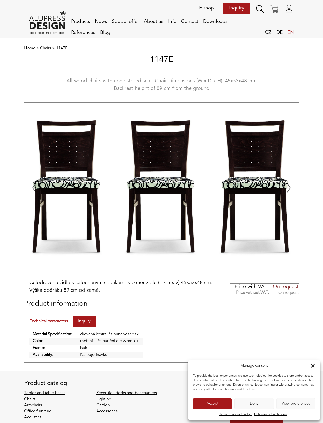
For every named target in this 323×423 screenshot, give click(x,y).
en (290, 32)
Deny (254, 404)
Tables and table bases (44, 393)
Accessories (107, 411)
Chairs (45, 48)
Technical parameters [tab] (49, 321)
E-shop (206, 8)
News (101, 21)
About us (153, 21)
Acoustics (32, 417)
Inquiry (236, 8)
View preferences (296, 404)
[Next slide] (289, 188)
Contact (189, 21)
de (279, 32)
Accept (212, 404)
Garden (103, 405)
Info (172, 21)
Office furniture (37, 411)
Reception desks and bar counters (126, 393)
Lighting (103, 399)
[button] (312, 365)
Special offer (125, 21)
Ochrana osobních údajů (235, 414)
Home (29, 48)
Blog (105, 32)
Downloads (215, 21)
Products (80, 21)
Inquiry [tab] (84, 321)
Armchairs (33, 405)
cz (268, 32)
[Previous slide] (34, 188)
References (83, 32)
